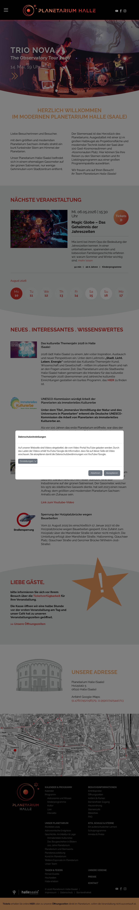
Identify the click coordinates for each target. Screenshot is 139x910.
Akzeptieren (112, 473)
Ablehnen (95, 473)
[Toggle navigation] (6, 10)
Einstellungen (26, 461)
